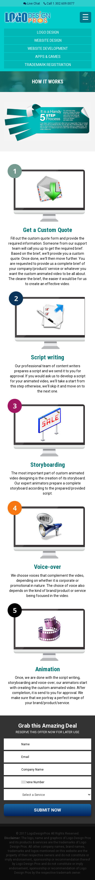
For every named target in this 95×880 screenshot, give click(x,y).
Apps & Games (48, 57)
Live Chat (31, 3)
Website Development (48, 49)
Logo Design (48, 32)
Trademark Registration (48, 65)
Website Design (48, 40)
